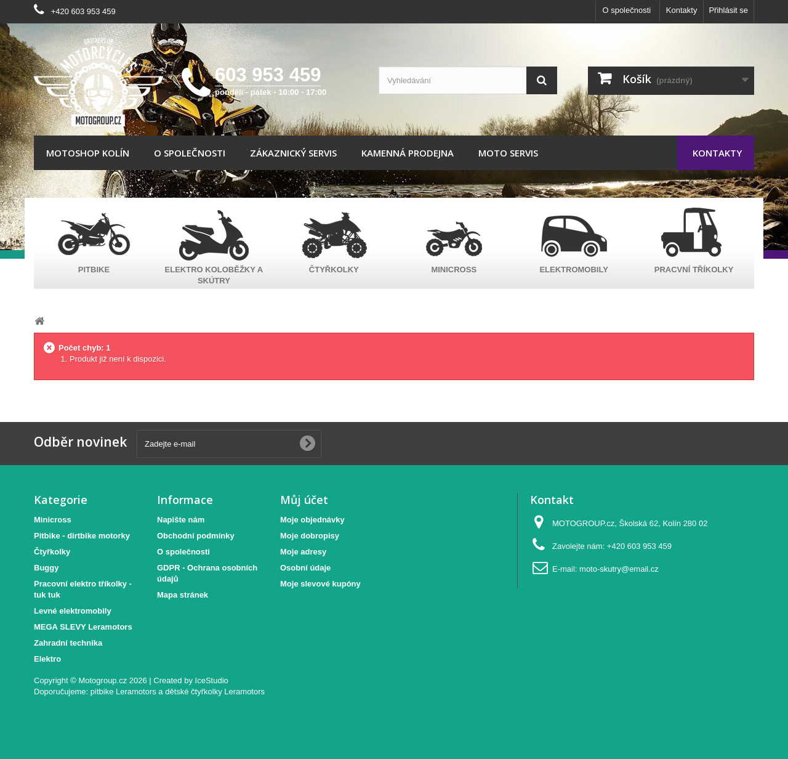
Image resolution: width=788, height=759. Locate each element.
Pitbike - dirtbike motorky (82, 535)
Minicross (52, 519)
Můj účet (304, 499)
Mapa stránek (182, 594)
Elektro (47, 659)
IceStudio (211, 680)
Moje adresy (303, 551)
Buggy (46, 567)
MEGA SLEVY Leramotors (83, 626)
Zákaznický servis (293, 153)
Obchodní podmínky (196, 535)
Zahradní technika (68, 642)
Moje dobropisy (309, 535)
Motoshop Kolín (87, 153)
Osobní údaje (305, 567)
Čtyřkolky (52, 551)
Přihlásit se (728, 10)
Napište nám (180, 519)
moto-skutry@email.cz (619, 569)
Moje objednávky (312, 519)
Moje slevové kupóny (320, 583)
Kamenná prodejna (407, 153)
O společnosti (626, 10)
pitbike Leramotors (123, 691)
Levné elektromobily (72, 610)
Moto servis (508, 153)
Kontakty (682, 10)
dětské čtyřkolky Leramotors (215, 691)
